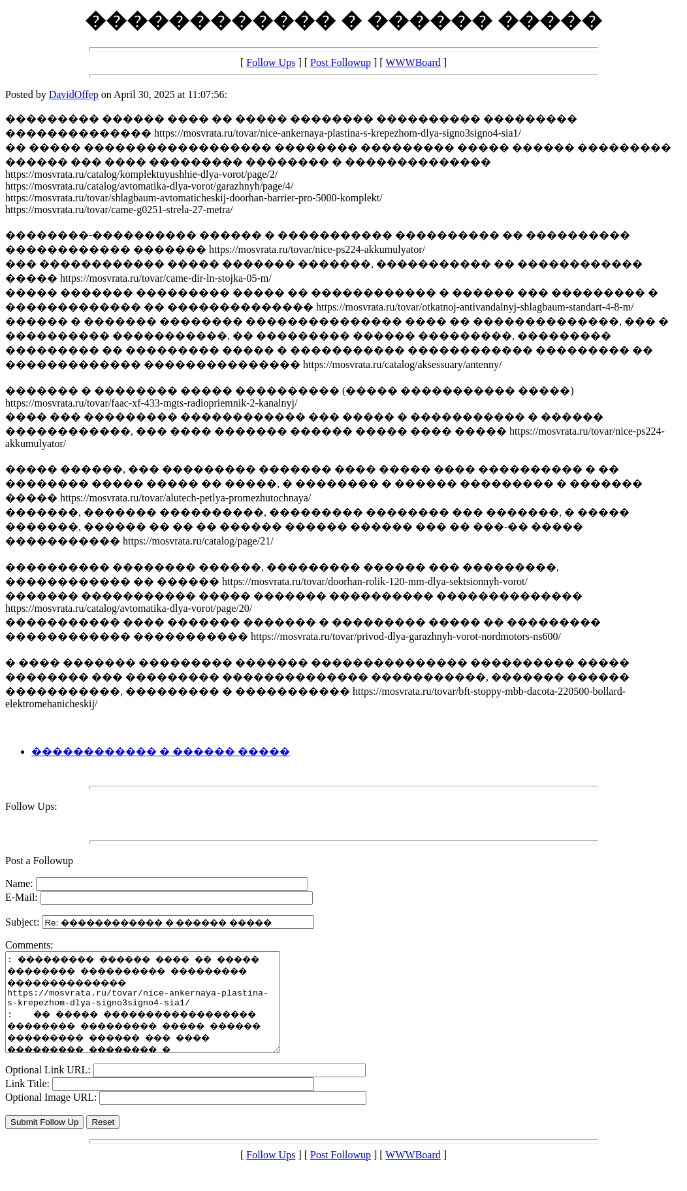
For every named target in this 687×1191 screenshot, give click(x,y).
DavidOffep (74, 94)
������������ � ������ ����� (160, 751)
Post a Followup (39, 860)
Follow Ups (270, 62)
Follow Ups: (31, 806)
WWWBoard (412, 62)
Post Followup (340, 62)
